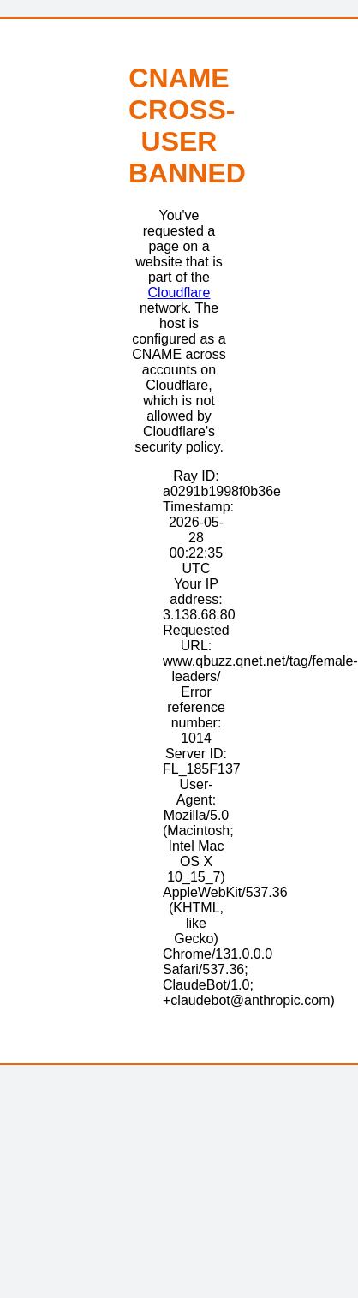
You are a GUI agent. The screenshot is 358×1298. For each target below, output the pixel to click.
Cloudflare (179, 292)
